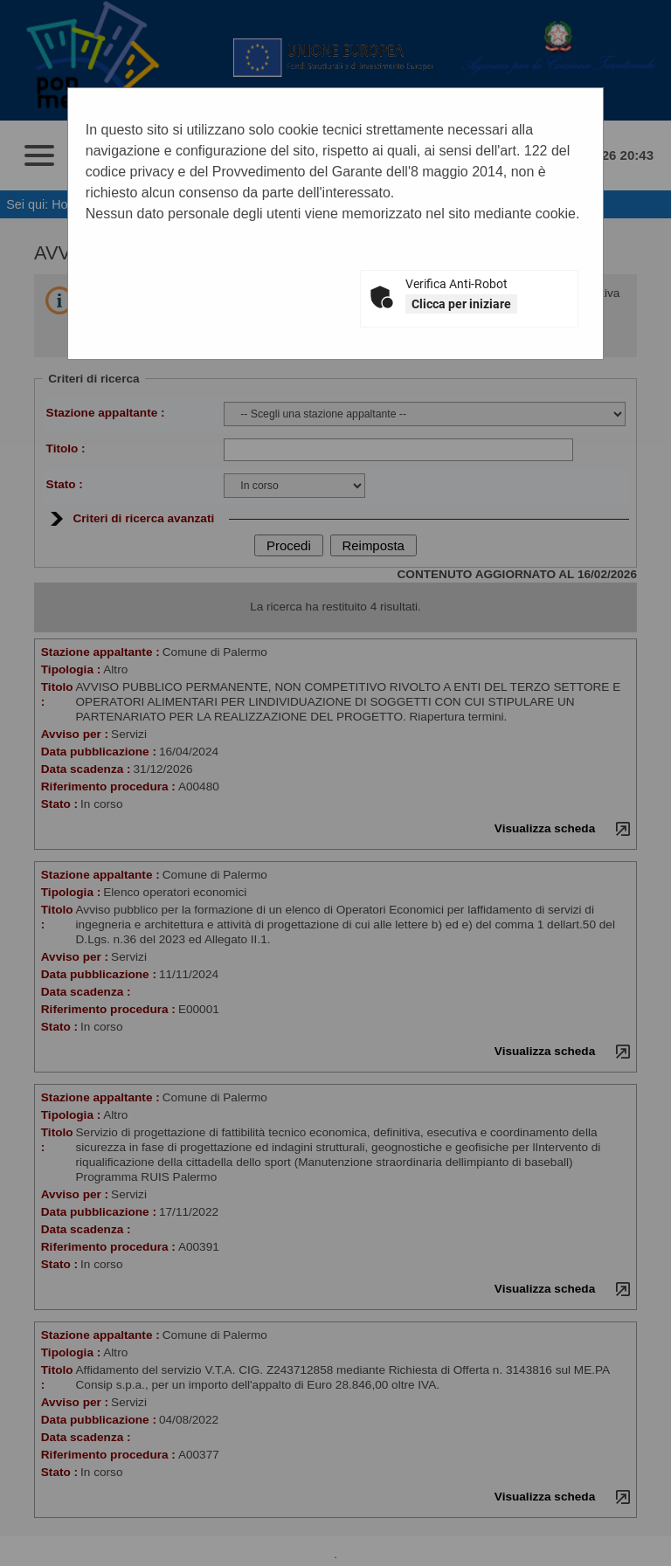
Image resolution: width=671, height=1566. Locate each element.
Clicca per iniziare (461, 304)
